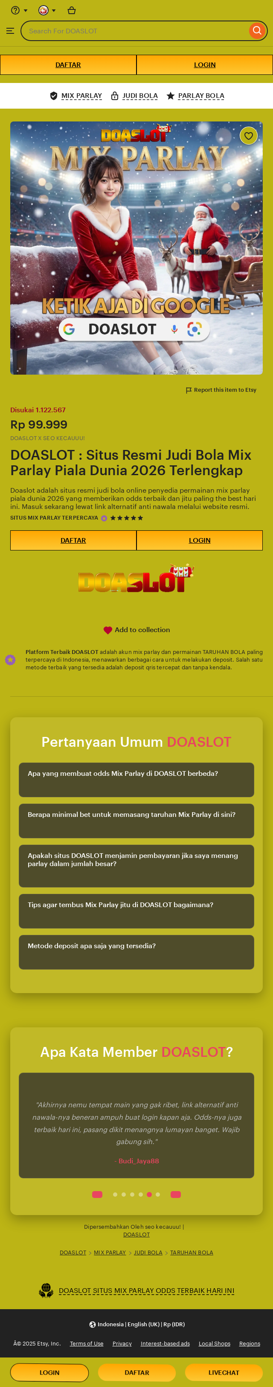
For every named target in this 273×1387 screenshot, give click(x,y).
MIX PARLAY (110, 1252)
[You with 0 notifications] (47, 10)
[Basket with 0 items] (71, 10)
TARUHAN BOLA (191, 1252)
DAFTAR (68, 65)
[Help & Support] (19, 10)
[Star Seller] (104, 518)
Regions (249, 1343)
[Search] (257, 31)
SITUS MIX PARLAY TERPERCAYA (54, 518)
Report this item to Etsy (220, 390)
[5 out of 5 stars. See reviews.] (127, 518)
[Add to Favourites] (249, 136)
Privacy (122, 1343)
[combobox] (133, 31)
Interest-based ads (165, 1343)
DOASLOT (136, 1234)
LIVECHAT (224, 1373)
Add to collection (136, 630)
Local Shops (214, 1343)
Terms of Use (87, 1343)
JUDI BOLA (148, 1252)
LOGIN (205, 65)
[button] (136, 1325)
